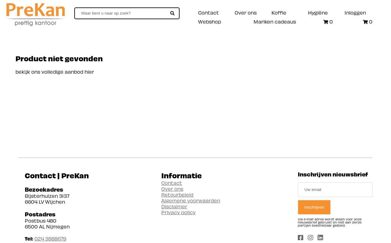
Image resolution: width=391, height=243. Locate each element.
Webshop (209, 21)
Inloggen (355, 12)
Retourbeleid (177, 194)
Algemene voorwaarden (190, 200)
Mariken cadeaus (275, 21)
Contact (208, 12)
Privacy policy (178, 212)
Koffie (279, 12)
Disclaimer (174, 206)
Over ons (246, 12)
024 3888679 (50, 238)
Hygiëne (318, 12)
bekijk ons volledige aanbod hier (54, 72)
